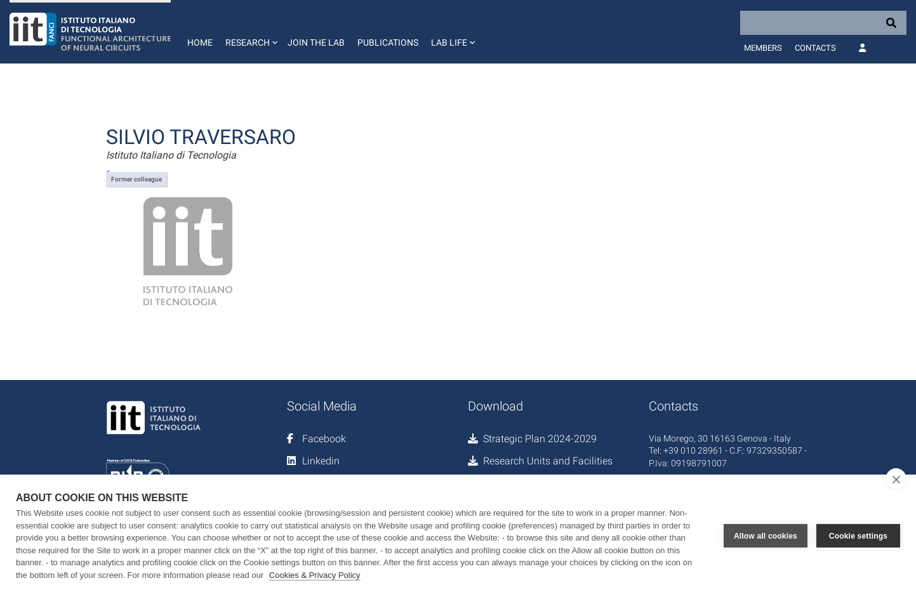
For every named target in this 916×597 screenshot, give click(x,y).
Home (200, 42)
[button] (250, 31)
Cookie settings (858, 536)
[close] (896, 479)
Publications (387, 42)
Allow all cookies (765, 536)
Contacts (815, 48)
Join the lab (316, 42)
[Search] (823, 23)
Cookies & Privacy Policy (315, 575)
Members (763, 48)
